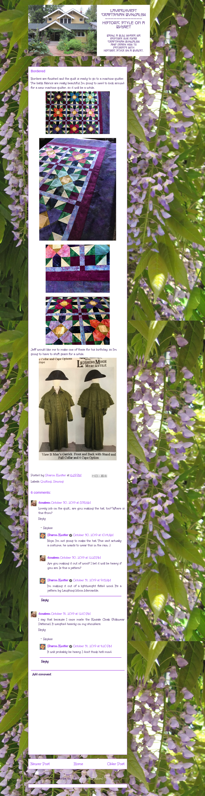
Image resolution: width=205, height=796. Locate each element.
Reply (42, 519)
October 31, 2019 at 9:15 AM (92, 580)
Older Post (116, 764)
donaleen (44, 503)
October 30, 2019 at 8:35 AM (71, 503)
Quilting (46, 481)
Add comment (41, 674)
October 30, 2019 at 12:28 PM (80, 558)
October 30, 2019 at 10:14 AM (93, 535)
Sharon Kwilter (57, 535)
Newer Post (40, 764)
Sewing (58, 481)
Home (78, 764)
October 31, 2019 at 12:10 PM (70, 614)
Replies (48, 528)
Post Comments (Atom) (87, 778)
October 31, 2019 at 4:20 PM (92, 646)
